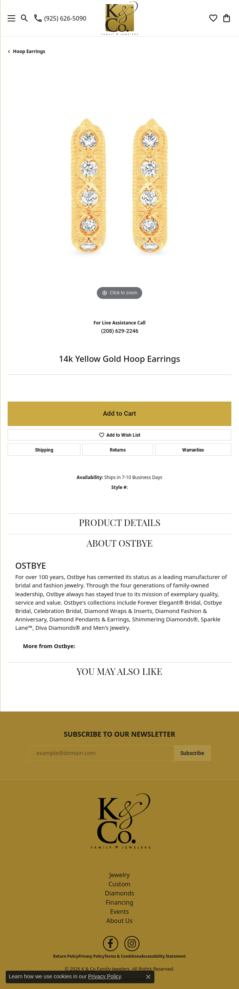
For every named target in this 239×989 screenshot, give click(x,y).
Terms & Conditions (122, 956)
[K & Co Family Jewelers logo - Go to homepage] (119, 18)
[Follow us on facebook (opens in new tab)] (110, 943)
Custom (119, 884)
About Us (119, 920)
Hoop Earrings (29, 51)
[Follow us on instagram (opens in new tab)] (132, 943)
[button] (24, 18)
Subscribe (192, 753)
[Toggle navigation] (9, 18)
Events (119, 911)
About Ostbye (120, 544)
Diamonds (119, 893)
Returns (118, 450)
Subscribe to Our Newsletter (119, 734)
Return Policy (66, 956)
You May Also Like (119, 672)
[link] (59, 18)
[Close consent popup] (148, 976)
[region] (119, 190)
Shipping (44, 450)
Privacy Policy (91, 956)
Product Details (119, 523)
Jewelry (119, 875)
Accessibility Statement (163, 956)
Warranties (193, 450)
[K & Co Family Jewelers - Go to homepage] (119, 823)
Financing (119, 902)
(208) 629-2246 (119, 331)
